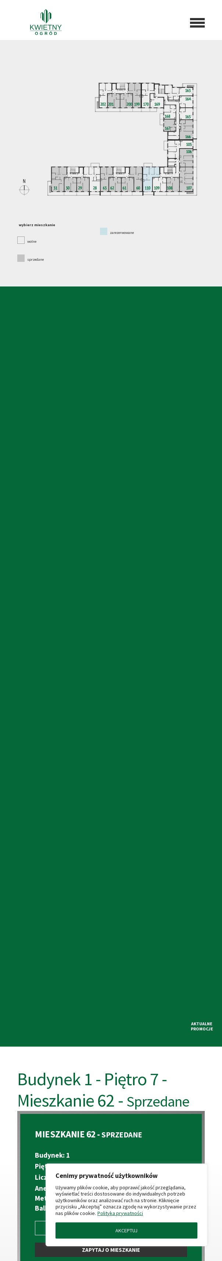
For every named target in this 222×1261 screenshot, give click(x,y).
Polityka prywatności (120, 1213)
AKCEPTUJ (126, 1230)
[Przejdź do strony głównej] (40, 22)
